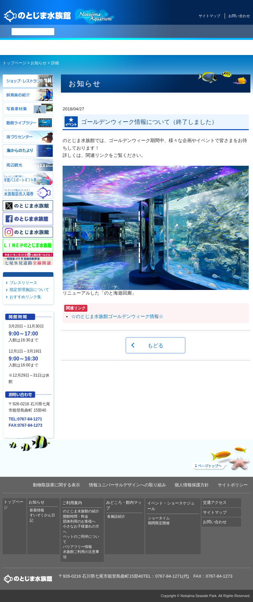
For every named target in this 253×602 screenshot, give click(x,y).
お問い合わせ (239, 16)
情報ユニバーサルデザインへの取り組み (127, 484)
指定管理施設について (29, 289)
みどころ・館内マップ (147, 47)
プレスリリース (23, 282)
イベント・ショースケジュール (190, 47)
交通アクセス (232, 47)
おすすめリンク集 (25, 297)
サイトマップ (209, 16)
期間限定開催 (159, 523)
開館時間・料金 (75, 516)
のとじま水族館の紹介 (81, 511)
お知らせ (63, 47)
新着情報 (37, 510)
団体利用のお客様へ (79, 521)
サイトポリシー (233, 484)
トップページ (21, 47)
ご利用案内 (105, 47)
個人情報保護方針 (192, 484)
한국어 (175, 31)
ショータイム (159, 518)
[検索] (33, 32)
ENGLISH (125, 31)
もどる (155, 345)
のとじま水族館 (59, 15)
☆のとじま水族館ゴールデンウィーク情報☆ (117, 316)
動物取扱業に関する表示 (56, 484)
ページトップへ (220, 457)
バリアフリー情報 (77, 547)
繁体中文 (160, 31)
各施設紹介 (116, 516)
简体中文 (142, 31)
